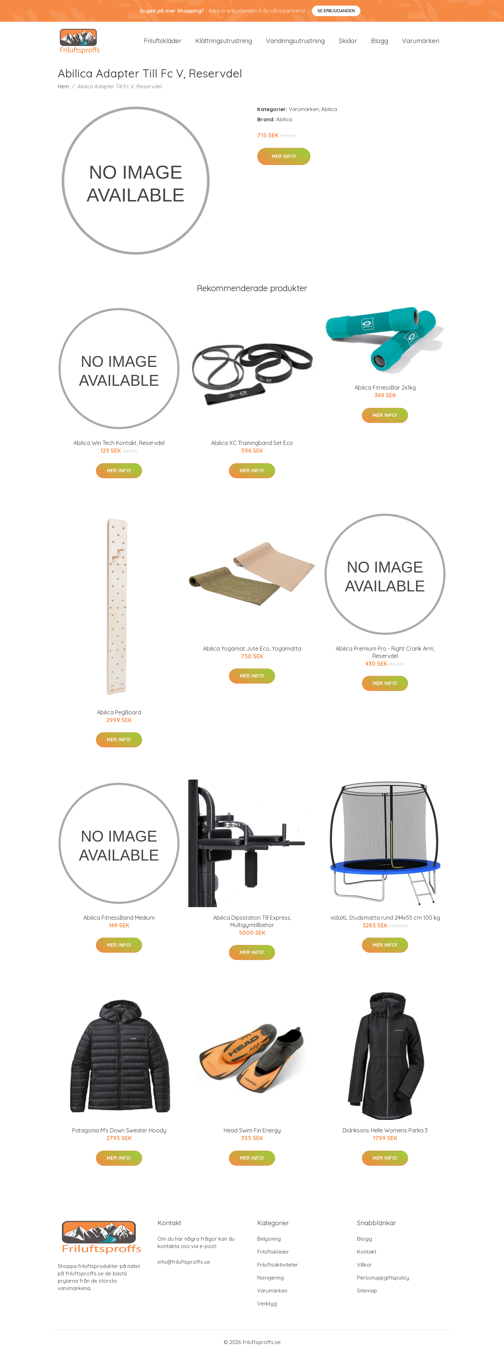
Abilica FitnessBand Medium (119, 927)
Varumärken (420, 45)
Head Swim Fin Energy (252, 1140)
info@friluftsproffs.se (184, 1271)
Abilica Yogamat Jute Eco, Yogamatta (252, 658)
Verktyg (267, 1313)
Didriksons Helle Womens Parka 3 (385, 1140)
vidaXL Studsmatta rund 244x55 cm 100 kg (385, 927)
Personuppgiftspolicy (383, 1287)
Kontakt (366, 1261)
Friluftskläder (162, 45)
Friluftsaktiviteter (277, 1274)
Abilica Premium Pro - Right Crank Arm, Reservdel (385, 661)
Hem (63, 96)
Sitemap (367, 1300)
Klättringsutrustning (223, 45)
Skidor (348, 45)
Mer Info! (284, 166)
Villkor (364, 1274)
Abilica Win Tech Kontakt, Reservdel (119, 452)
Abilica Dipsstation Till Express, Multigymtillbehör (252, 931)
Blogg (379, 45)
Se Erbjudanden (336, 10)
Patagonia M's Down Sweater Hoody (119, 1140)
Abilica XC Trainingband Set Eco (252, 452)
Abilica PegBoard (119, 721)
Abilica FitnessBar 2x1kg (385, 397)
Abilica (329, 119)
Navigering (270, 1287)
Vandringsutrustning (295, 45)
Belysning (269, 1248)
